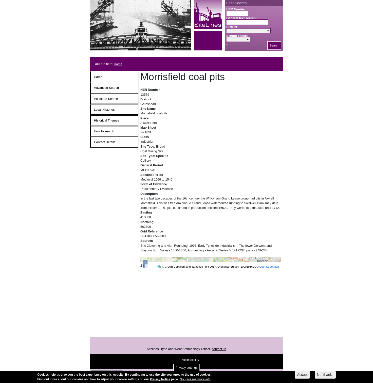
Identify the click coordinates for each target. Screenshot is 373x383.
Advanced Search (106, 88)
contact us (219, 361)
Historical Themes (106, 120)
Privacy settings (186, 367)
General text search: (241, 18)
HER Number (236, 9)
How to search (104, 131)
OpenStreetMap (269, 344)
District (231, 27)
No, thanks (325, 375)
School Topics (237, 36)
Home (118, 64)
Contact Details (104, 142)
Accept (302, 375)
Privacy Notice (160, 379)
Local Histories (104, 109)
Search (274, 45)
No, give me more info (195, 379)
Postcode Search (106, 99)
